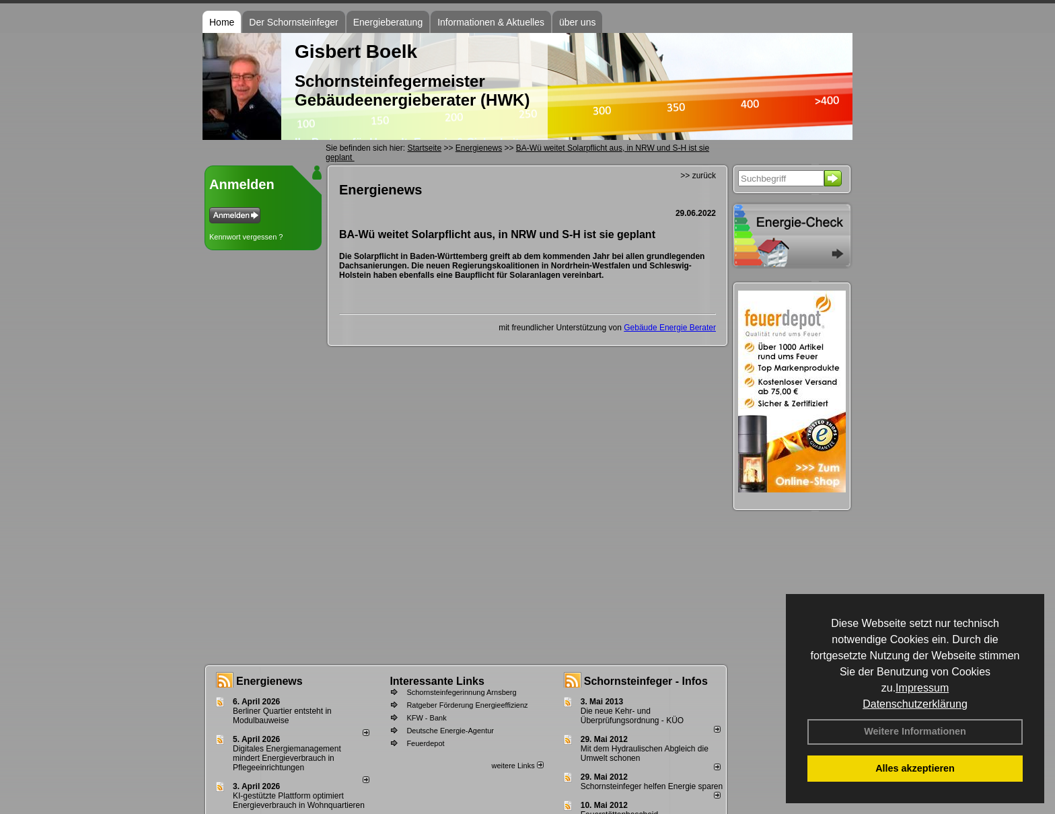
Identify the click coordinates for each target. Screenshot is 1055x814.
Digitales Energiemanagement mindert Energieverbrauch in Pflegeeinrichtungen (287, 758)
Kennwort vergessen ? (246, 237)
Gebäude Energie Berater (670, 327)
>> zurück (698, 175)
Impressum (922, 688)
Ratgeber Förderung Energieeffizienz (467, 705)
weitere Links (517, 766)
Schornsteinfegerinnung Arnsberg (461, 692)
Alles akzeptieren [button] (915, 768)
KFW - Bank (426, 718)
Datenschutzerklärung (915, 704)
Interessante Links (437, 681)
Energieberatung (388, 22)
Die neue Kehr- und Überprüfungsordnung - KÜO (632, 715)
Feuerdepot (425, 743)
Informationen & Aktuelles (490, 22)
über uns (577, 22)
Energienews (269, 681)
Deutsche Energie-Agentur (450, 731)
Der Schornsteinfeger (293, 22)
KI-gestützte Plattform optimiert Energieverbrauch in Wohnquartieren (299, 800)
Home (221, 22)
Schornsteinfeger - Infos (646, 681)
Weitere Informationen (915, 731)
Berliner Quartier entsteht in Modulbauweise (282, 715)
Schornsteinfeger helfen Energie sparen (652, 786)
